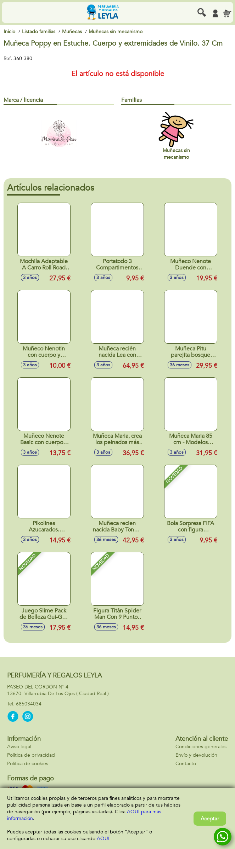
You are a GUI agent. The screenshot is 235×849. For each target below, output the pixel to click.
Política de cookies (27, 763)
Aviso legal (19, 746)
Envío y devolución (196, 755)
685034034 (28, 703)
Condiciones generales (200, 746)
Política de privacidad (31, 755)
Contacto (185, 763)
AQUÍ (103, 838)
